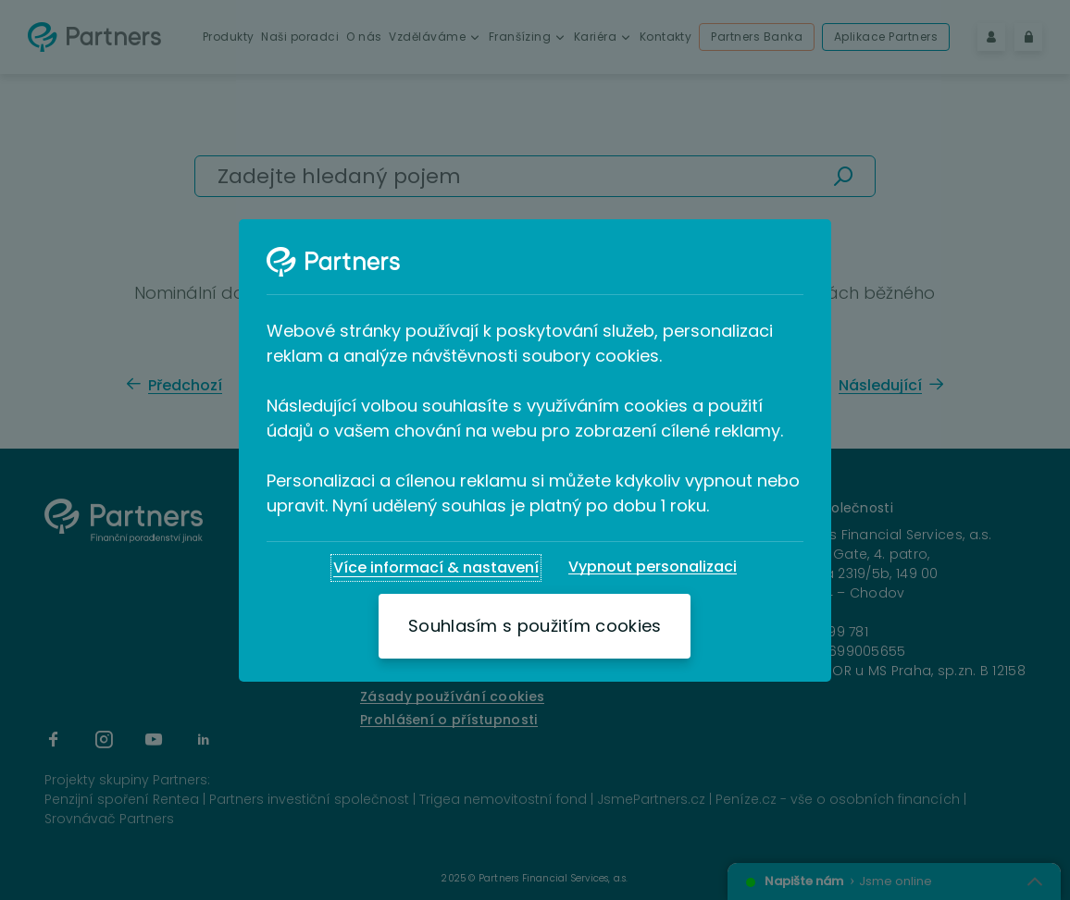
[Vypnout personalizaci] (652, 567)
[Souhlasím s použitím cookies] (535, 626)
